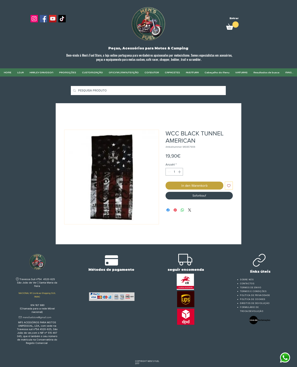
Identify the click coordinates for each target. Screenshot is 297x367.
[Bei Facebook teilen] (168, 210)
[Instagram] (34, 18)
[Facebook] (43, 18)
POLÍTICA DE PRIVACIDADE (255, 295)
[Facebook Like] (39, 28)
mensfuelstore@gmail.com (37, 317)
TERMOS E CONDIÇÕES (253, 291)
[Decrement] (168, 171)
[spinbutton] (174, 171)
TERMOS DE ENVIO (251, 287)
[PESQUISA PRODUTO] (148, 90)
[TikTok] (62, 18)
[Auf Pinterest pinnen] (175, 210)
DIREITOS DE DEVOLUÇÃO (255, 303)
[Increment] (179, 171)
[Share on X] (189, 210)
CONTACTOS (247, 283)
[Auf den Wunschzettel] (229, 186)
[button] (92, 72)
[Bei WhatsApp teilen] (182, 210)
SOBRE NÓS (247, 279)
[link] (232, 25)
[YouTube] (52, 18)
